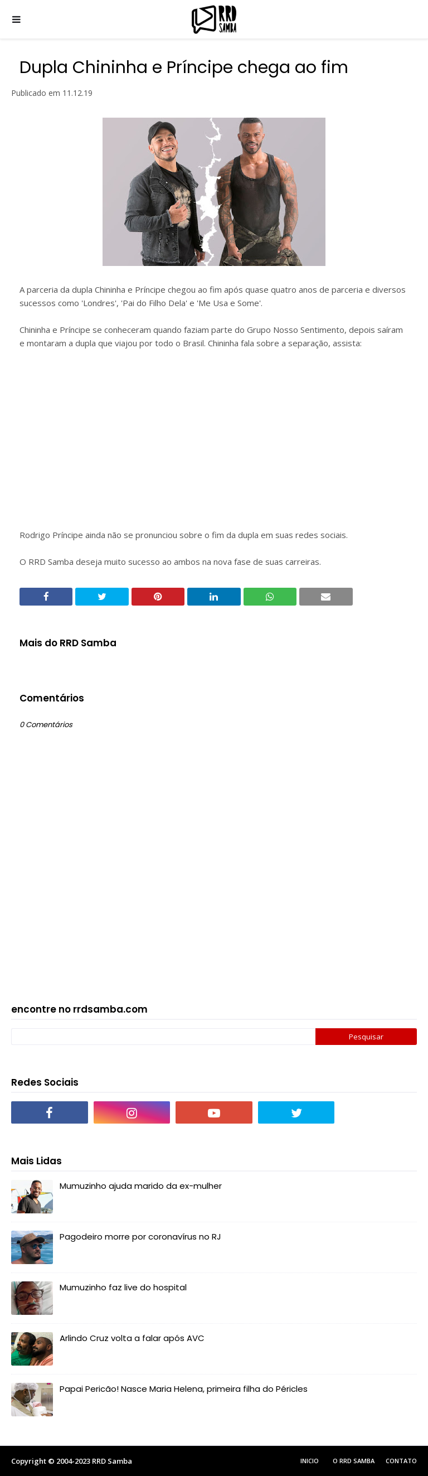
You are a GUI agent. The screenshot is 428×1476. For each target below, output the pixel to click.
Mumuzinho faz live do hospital (123, 1287)
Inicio (309, 1460)
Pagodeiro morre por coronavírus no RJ (140, 1236)
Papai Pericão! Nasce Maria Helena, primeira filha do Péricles (184, 1389)
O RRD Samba (353, 1460)
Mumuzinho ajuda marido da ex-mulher (141, 1186)
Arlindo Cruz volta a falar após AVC (132, 1338)
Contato (401, 1460)
